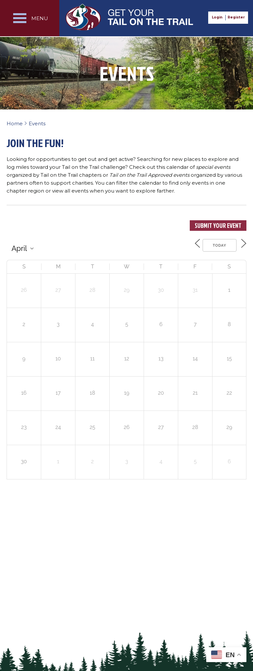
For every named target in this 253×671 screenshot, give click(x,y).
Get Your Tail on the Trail (130, 17)
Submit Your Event (218, 225)
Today (215, 244)
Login (217, 17)
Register (236, 17)
